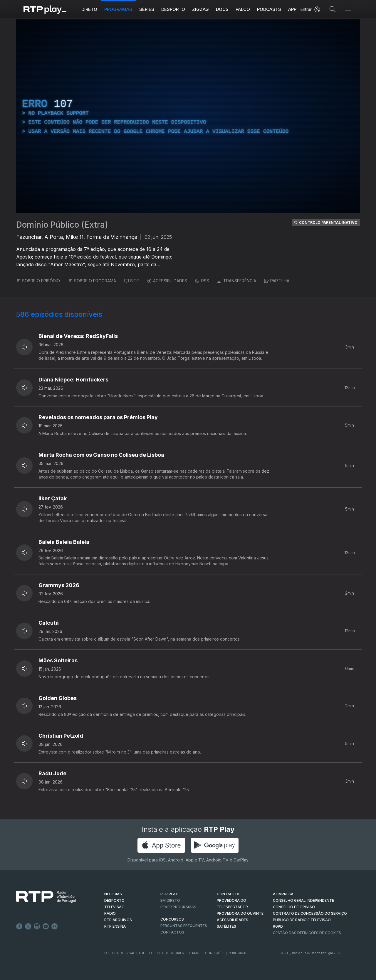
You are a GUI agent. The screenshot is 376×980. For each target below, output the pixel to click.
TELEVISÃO (114, 907)
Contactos (172, 932)
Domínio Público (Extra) (62, 225)
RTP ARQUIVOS (118, 920)
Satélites (226, 926)
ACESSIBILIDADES (167, 280)
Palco (243, 9)
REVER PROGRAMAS (178, 907)
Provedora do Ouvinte (240, 913)
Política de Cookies (166, 953)
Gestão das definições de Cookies (307, 933)
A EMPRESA (283, 894)
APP (292, 9)
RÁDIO (110, 913)
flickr (54, 926)
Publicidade (239, 953)
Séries (146, 9)
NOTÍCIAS (113, 894)
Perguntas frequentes (183, 926)
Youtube (46, 926)
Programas (118, 9)
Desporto (173, 9)
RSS (202, 280)
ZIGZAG (200, 9)
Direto (89, 9)
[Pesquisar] (332, 9)
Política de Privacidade (124, 953)
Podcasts (269, 9)
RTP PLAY (169, 894)
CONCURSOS (172, 919)
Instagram (37, 926)
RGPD (278, 926)
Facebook (19, 926)
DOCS (222, 9)
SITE (131, 280)
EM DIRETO (170, 900)
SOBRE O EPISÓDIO (38, 280)
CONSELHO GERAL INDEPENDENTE (303, 900)
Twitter (28, 926)
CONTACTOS (229, 894)
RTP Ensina (115, 926)
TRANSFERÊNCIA (236, 280)
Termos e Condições (206, 953)
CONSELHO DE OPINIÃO (294, 907)
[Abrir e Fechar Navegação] (347, 9)
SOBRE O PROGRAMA (92, 280)
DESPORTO (114, 900)
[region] (188, 116)
